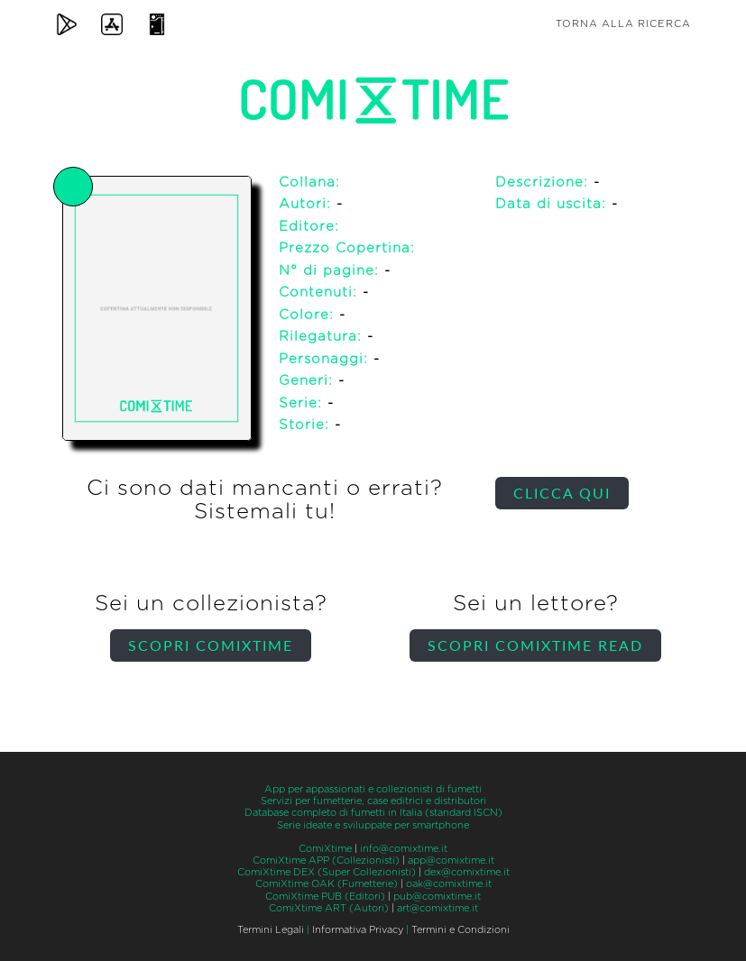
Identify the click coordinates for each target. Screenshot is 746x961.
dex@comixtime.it (467, 872)
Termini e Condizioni (460, 930)
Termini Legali (270, 930)
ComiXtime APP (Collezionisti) (326, 860)
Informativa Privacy (357, 930)
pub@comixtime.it (437, 897)
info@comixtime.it (403, 849)
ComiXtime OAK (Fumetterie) (326, 884)
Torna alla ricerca (623, 24)
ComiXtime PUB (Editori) (325, 897)
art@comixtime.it (437, 908)
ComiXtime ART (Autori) (329, 908)
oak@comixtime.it (449, 884)
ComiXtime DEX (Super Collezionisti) (326, 872)
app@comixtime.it (451, 860)
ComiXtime (325, 849)
